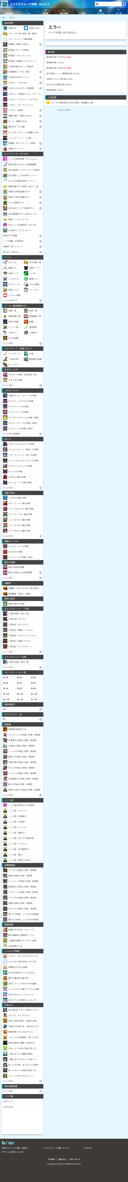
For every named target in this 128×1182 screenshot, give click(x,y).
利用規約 (51, 1159)
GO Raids (88, 1148)
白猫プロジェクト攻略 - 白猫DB (15, 1148)
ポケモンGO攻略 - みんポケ (13, 1152)
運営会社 (62, 1159)
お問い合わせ (74, 1159)
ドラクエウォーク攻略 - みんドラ (30, 4)
